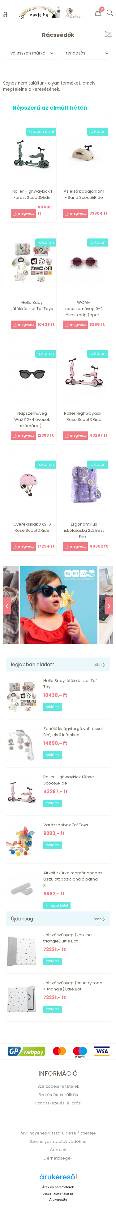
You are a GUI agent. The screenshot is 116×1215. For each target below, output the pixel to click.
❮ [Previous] (7, 605)
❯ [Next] (109, 605)
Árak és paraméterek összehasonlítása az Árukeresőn (58, 1193)
